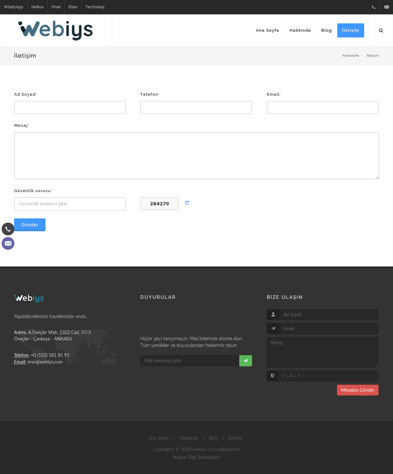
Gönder (29, 224)
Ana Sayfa (157, 438)
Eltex (73, 7)
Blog (212, 438)
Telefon (150, 94)
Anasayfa (350, 55)
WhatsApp (13, 7)
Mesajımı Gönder (357, 390)
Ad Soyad (25, 94)
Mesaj (21, 125)
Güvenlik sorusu (34, 190)
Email (274, 94)
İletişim (372, 55)
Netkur (37, 7)
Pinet (56, 7)
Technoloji (95, 7)
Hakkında (188, 438)
